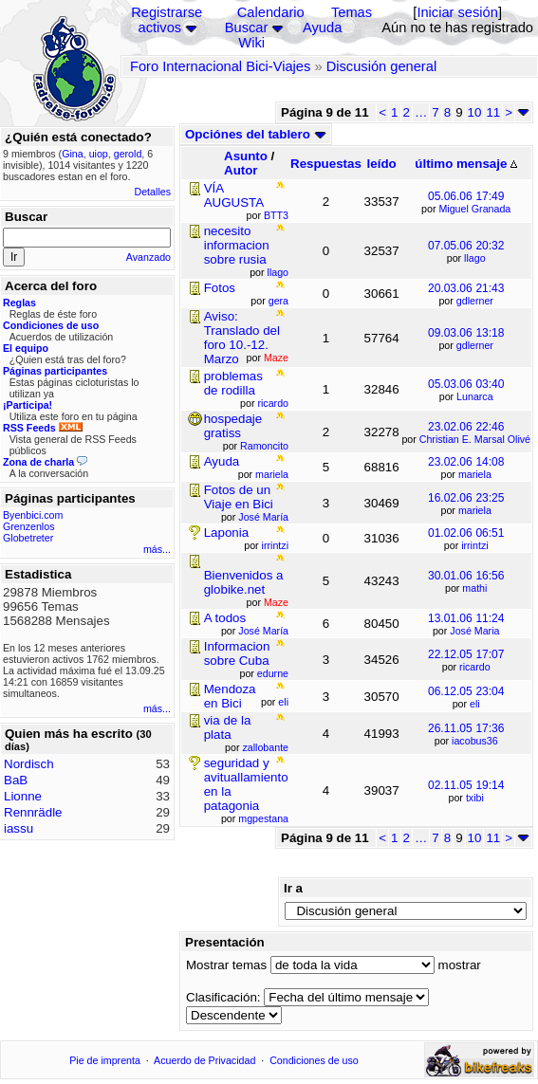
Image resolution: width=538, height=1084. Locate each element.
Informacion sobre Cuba (237, 653)
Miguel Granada (474, 208)
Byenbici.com (33, 515)
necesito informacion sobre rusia (236, 245)
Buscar (247, 27)
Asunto (246, 156)
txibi (475, 797)
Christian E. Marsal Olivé (474, 439)
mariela (475, 474)
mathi (474, 588)
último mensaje (466, 163)
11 (493, 112)
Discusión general (381, 66)
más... (157, 549)
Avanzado (148, 257)
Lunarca (474, 396)
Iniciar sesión (457, 12)
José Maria (474, 630)
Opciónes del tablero (255, 134)
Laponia (226, 532)
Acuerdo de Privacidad (204, 1060)
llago (475, 258)
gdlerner (474, 300)
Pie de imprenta (104, 1060)
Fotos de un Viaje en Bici (238, 497)
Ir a (293, 888)
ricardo (475, 666)
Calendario (271, 12)
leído (382, 163)
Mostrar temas (226, 965)
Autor (241, 170)
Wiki (251, 42)
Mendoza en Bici (230, 696)
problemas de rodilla (233, 383)
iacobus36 (475, 740)
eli (475, 703)
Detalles (153, 191)
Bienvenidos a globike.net (244, 582)
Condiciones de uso (314, 1060)
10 (475, 112)
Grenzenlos (29, 526)
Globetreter (28, 537)
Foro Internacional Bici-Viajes (220, 66)
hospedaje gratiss (233, 426)
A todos (225, 618)
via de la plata (227, 727)
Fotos (219, 288)
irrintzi (474, 545)
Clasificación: (223, 997)
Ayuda (322, 27)
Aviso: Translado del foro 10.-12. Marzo (242, 337)
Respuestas (326, 163)
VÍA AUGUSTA (234, 195)
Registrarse (166, 12)
